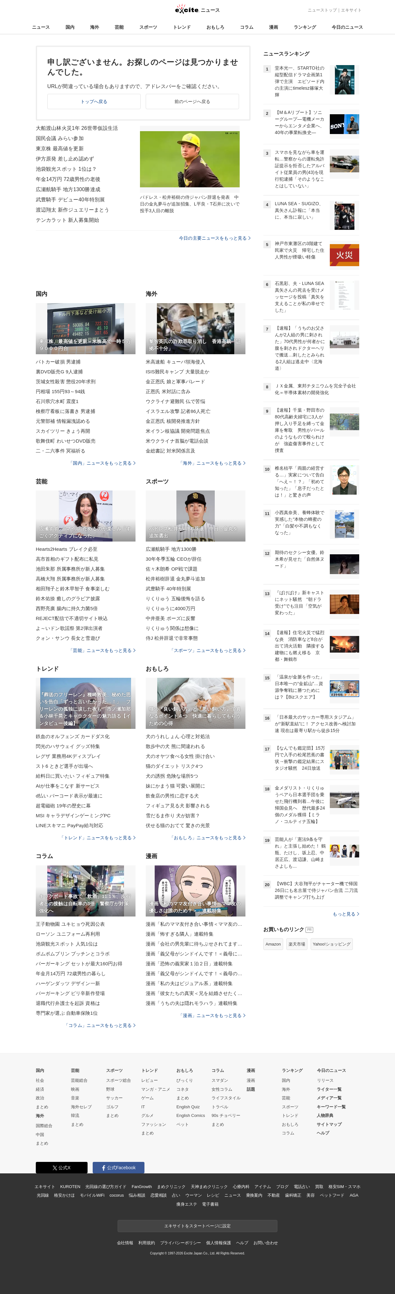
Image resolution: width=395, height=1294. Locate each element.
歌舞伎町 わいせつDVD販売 (66, 441)
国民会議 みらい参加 (60, 138)
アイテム (262, 1186)
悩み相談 (137, 1195)
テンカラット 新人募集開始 (67, 220)
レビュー (149, 1080)
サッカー (114, 1098)
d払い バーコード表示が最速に (69, 795)
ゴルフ (112, 1106)
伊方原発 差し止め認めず (65, 158)
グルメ (147, 1115)
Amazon (273, 944)
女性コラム (222, 1089)
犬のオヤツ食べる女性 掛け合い (180, 756)
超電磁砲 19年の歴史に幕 (63, 805)
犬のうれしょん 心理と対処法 (178, 736)
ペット (182, 1124)
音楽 (75, 1098)
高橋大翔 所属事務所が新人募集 (70, 578)
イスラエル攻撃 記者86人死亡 (178, 411)
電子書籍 (210, 1204)
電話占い (302, 1186)
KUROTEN (70, 1186)
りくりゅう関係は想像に (172, 628)
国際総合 (44, 1125)
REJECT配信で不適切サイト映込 (72, 618)
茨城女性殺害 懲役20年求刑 (66, 381)
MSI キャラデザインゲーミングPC (73, 815)
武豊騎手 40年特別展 (168, 588)
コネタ (182, 1089)
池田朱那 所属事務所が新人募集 (70, 569)
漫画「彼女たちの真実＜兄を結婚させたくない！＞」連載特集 (195, 993)
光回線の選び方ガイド (106, 1186)
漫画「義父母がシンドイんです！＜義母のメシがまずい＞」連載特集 (195, 973)
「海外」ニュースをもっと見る (211, 463)
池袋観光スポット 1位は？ (66, 169)
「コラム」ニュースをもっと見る (100, 1025)
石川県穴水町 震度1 (57, 401)
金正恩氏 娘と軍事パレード (175, 381)
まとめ (42, 1106)
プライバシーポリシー (180, 1242)
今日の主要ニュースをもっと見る (215, 238)
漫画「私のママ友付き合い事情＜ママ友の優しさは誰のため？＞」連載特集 (195, 924)
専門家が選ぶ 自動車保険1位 (67, 1013)
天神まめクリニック (209, 1186)
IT (143, 1106)
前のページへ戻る (192, 101)
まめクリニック (171, 1186)
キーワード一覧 (331, 1106)
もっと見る (346, 913)
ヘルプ (323, 1133)
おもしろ (215, 27)
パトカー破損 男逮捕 (58, 361)
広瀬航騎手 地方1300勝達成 (68, 189)
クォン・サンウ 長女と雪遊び (68, 638)
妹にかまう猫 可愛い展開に (175, 786)
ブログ (282, 1186)
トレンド (182, 27)
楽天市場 (297, 944)
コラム (246, 27)
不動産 (273, 1195)
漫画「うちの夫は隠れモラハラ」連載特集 (191, 1003)
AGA (354, 1195)
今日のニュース (347, 27)
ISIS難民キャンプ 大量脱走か (177, 371)
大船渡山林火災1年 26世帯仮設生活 (77, 128)
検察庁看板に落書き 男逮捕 (65, 411)
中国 (40, 1134)
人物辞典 (325, 1115)
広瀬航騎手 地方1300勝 (171, 549)
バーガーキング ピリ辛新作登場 (70, 993)
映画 (75, 1089)
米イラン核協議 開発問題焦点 (178, 431)
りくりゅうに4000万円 (170, 608)
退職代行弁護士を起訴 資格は (68, 1003)
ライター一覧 (329, 1089)
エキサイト (351, 10)
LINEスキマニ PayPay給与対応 (70, 825)
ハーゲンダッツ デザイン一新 (68, 983)
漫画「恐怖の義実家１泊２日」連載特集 (189, 963)
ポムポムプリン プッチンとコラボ (73, 953)
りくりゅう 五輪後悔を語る (175, 598)
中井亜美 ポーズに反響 (171, 618)
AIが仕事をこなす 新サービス (68, 786)
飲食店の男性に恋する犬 (172, 795)
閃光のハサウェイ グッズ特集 (68, 746)
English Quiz (188, 1106)
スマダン (220, 1080)
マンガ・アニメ (155, 1089)
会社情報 (125, 1242)
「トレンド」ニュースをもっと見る (97, 837)
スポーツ (148, 27)
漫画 (273, 27)
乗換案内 (254, 1195)
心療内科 (241, 1186)
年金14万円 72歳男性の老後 (68, 179)
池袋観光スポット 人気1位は (67, 943)
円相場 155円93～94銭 (60, 391)
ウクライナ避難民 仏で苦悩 (175, 401)
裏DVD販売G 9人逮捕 (59, 371)
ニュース (41, 27)
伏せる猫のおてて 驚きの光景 (178, 825)
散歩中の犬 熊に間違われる (175, 746)
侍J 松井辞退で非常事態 (172, 638)
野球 (110, 1089)
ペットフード (332, 1195)
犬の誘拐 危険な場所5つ (172, 776)
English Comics (190, 1115)
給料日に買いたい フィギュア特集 (73, 776)
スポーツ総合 (118, 1080)
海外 (94, 27)
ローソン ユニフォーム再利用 (68, 934)
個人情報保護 (218, 1242)
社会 (40, 1080)
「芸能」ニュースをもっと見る (102, 650)
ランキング (305, 27)
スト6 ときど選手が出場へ (64, 766)
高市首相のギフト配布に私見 (67, 559)
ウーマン (193, 1195)
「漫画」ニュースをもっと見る (211, 1015)
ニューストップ (322, 10)
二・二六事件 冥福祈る (61, 450)
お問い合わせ (265, 1242)
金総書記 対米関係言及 (171, 450)
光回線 (43, 1195)
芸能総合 (79, 1080)
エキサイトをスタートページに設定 (197, 1225)
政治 (40, 1098)
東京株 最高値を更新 (60, 148)
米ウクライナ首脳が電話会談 (177, 441)
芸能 (119, 27)
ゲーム (147, 1098)
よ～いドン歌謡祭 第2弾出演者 (69, 628)
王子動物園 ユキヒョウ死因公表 (70, 924)
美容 (310, 1195)
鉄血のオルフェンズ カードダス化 (73, 736)
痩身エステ (186, 1204)
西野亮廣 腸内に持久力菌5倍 (67, 608)
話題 (251, 1089)
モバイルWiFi (92, 1195)
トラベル (220, 1106)
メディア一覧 (329, 1098)
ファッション (153, 1124)
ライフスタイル (226, 1098)
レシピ (213, 1195)
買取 (319, 1186)
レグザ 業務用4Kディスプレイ (68, 756)
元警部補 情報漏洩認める (63, 421)
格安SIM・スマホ (344, 1186)
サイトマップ (329, 1124)
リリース (325, 1080)
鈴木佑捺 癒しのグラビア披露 (68, 598)
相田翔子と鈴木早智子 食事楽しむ (73, 588)
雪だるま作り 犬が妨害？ (173, 815)
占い (176, 1195)
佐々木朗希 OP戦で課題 (172, 569)
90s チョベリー (226, 1115)
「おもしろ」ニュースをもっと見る (207, 837)
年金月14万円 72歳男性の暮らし (71, 973)
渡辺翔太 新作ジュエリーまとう (72, 210)
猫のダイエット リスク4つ (174, 766)
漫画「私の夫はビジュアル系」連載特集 (189, 983)
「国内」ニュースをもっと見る (102, 463)
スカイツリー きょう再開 (63, 431)
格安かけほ (64, 1195)
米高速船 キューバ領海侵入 (175, 361)
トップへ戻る (94, 101)
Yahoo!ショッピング (332, 944)
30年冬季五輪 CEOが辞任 (174, 559)
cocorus (117, 1195)
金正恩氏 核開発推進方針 (173, 421)
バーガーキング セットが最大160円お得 (79, 963)
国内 (70, 27)
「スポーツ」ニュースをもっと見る (207, 650)
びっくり (184, 1080)
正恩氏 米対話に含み (168, 391)
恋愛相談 (159, 1195)
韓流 (75, 1115)
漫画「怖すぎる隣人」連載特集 (179, 934)
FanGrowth (142, 1186)
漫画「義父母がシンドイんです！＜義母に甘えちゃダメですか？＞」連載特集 (195, 953)
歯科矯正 (293, 1195)
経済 (40, 1089)
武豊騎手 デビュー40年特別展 (70, 199)
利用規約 (146, 1242)
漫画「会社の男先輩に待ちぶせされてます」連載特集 (195, 943)
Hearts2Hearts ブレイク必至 (66, 549)
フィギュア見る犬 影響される (178, 805)
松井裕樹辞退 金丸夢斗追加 (175, 578)
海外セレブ (81, 1106)
